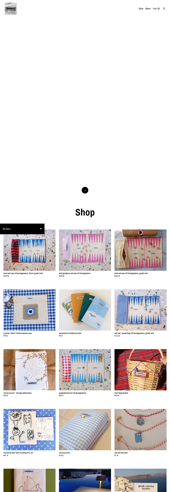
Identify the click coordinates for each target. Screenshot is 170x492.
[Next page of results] (96, 480)
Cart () (156, 8)
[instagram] (164, 487)
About (148, 8)
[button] (22, 60)
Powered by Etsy (28, 487)
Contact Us (134, 487)
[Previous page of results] (74, 480)
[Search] (164, 9)
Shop (141, 8)
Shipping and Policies (150, 487)
